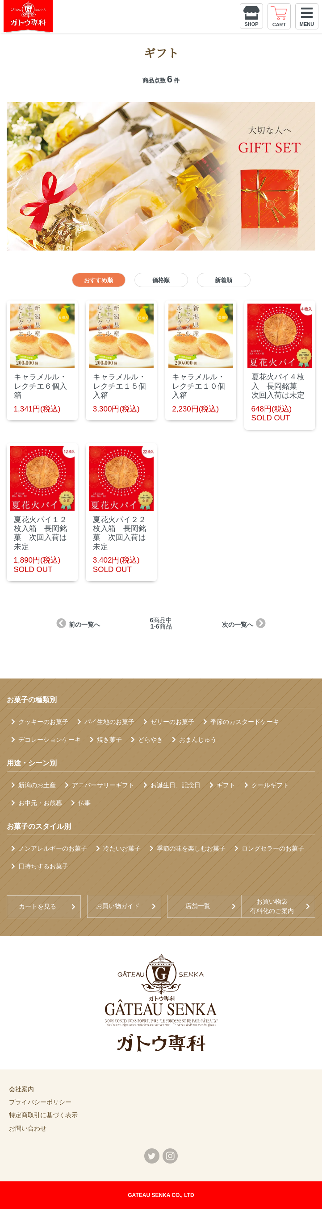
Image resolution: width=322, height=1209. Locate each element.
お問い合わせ (27, 1128)
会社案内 (21, 1089)
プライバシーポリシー (40, 1102)
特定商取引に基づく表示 (43, 1115)
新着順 (223, 280)
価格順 (161, 280)
